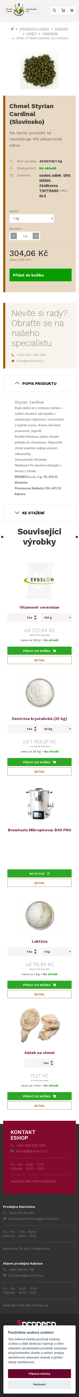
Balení (13, 211)
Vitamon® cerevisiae (39, 607)
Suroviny (61, 29)
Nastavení (39, 1384)
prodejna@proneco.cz (23, 1275)
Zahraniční (50, 33)
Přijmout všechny (39, 1373)
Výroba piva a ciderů (34, 29)
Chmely (31, 33)
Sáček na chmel (39, 1052)
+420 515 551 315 (18, 1213)
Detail (39, 660)
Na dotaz (39, 873)
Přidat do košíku (28, 275)
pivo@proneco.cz (28, 361)
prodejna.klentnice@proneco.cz (31, 1219)
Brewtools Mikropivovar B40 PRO (39, 830)
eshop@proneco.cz (29, 1151)
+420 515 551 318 (18, 1270)
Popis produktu (39, 383)
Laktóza (39, 941)
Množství (15, 228)
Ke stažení (33, 513)
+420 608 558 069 (28, 1145)
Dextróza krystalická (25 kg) (39, 718)
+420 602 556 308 (28, 355)
